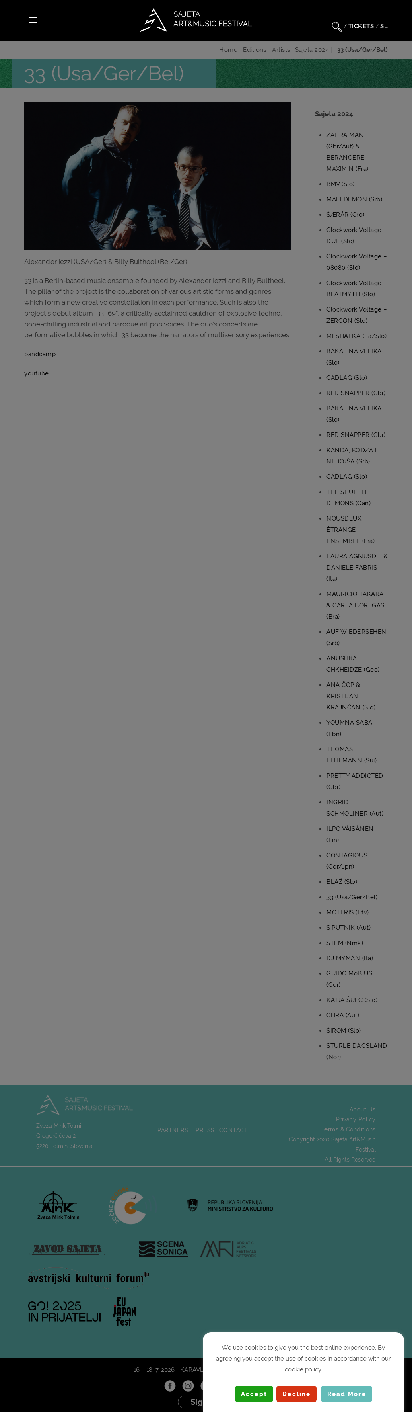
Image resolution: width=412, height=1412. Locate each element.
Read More (346, 1394)
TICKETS (361, 26)
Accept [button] (254, 1394)
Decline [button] (296, 1394)
